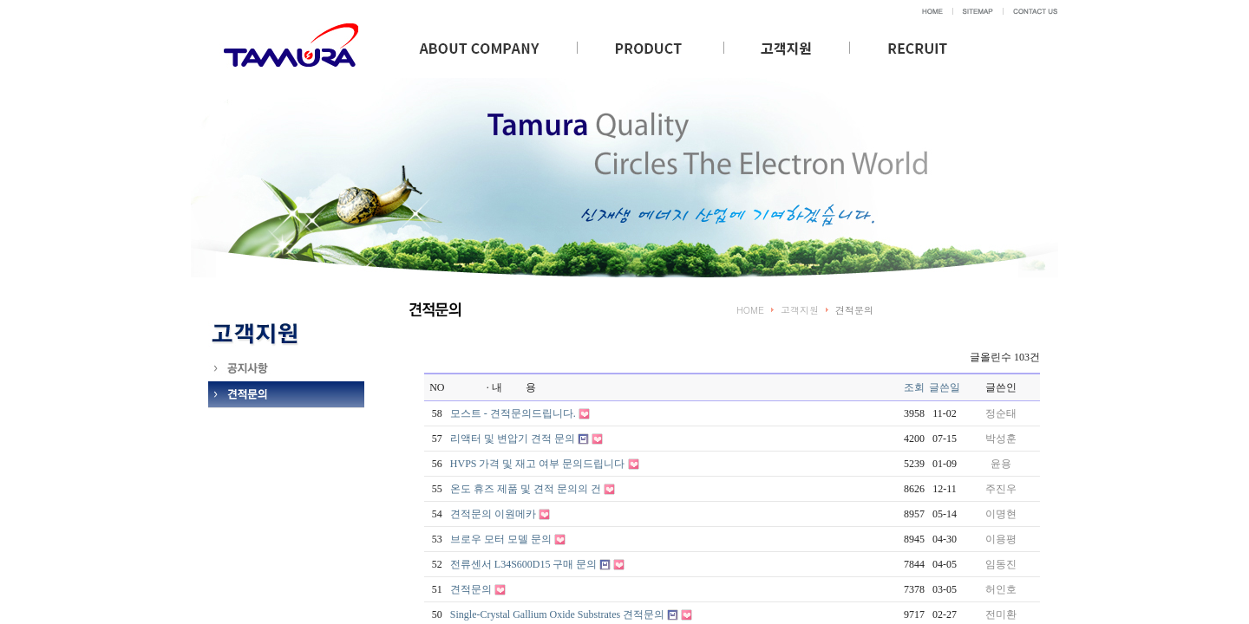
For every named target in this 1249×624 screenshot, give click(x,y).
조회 (914, 387)
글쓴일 (944, 387)
